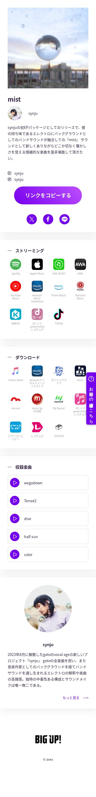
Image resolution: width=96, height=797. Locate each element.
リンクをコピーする (48, 195)
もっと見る (75, 697)
